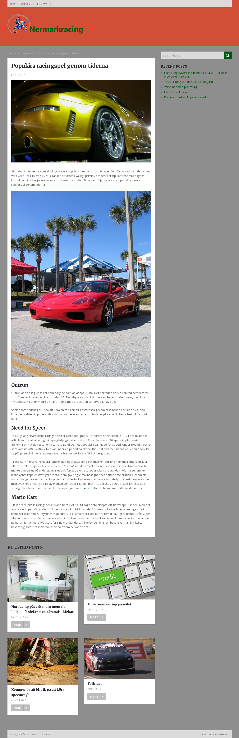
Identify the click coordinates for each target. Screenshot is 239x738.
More (20, 624)
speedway (29, 53)
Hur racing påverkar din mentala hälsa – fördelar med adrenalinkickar (42, 609)
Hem (12, 4)
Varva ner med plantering (180, 87)
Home (16, 53)
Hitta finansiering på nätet (109, 604)
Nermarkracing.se (41, 734)
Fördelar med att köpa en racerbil (186, 97)
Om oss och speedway (34, 4)
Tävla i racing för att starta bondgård (188, 82)
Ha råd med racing (176, 92)
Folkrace (95, 684)
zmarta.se (86, 488)
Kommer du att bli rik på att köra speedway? (37, 692)
